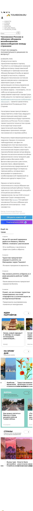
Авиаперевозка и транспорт (10, 213)
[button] (28, 313)
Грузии (15, 200)
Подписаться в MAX (16, 222)
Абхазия (22, 213)
